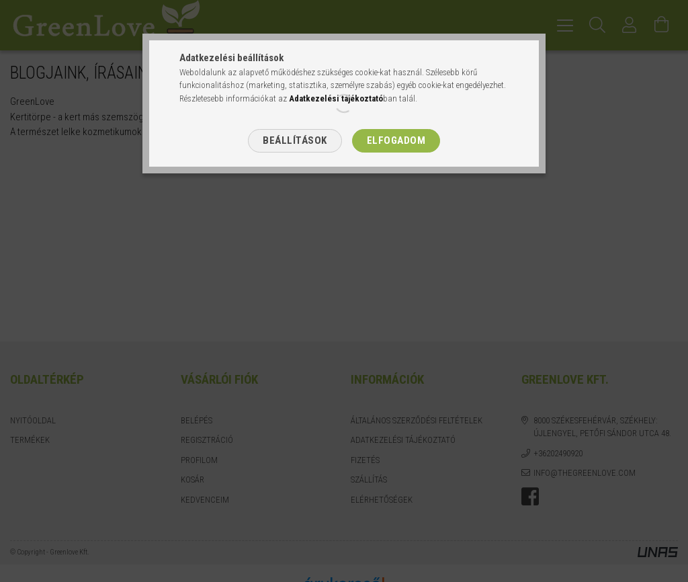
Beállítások (295, 140)
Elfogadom (396, 140)
